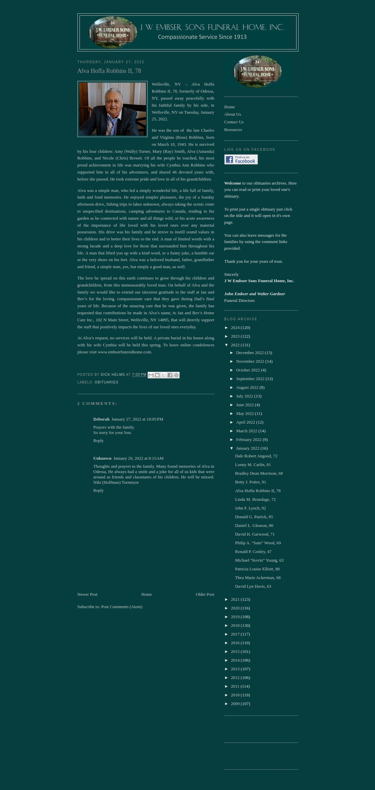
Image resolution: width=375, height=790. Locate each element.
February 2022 (249, 439)
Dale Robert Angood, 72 (256, 455)
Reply (98, 440)
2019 (236, 616)
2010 (236, 694)
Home (146, 594)
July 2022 (245, 396)
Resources (233, 129)
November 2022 (250, 361)
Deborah (101, 419)
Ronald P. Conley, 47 (253, 551)
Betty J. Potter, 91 (250, 481)
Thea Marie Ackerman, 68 (257, 577)
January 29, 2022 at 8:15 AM (139, 458)
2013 (236, 668)
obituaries (107, 382)
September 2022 (250, 378)
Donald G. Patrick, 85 (254, 516)
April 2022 (246, 422)
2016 (236, 642)
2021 (236, 599)
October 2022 (248, 369)
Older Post (205, 594)
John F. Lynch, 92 (250, 508)
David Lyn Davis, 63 (253, 586)
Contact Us (234, 121)
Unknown (102, 458)
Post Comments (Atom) (122, 606)
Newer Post (87, 594)
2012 (236, 677)
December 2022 (250, 352)
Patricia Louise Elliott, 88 (257, 568)
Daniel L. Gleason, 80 (254, 525)
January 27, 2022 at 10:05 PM (137, 419)
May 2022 (245, 413)
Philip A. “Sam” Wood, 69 (258, 542)
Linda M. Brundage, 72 (255, 499)
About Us (232, 114)
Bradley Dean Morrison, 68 (259, 473)
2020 (236, 607)
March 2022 (247, 430)
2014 (236, 660)
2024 (236, 327)
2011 (236, 686)
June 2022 (245, 404)
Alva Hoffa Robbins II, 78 (258, 490)
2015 (236, 651)
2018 (236, 625)
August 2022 (247, 387)
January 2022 (248, 448)
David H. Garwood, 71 (255, 534)
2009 (236, 703)
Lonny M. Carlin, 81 (253, 464)
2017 (236, 634)
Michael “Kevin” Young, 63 (259, 560)
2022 (236, 344)
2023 (236, 336)
